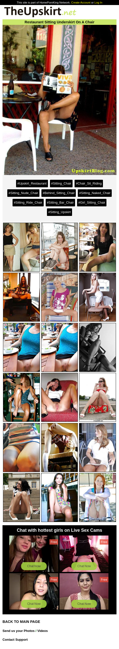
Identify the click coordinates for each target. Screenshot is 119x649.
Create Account (81, 2)
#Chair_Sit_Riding (89, 183)
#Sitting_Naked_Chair (94, 193)
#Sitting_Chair (61, 183)
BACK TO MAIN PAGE (21, 622)
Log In (98, 2)
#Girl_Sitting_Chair (91, 202)
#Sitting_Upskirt (59, 212)
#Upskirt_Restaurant (32, 183)
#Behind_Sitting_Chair (59, 193)
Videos (42, 631)
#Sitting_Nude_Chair (23, 193)
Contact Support (15, 639)
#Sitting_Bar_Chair (60, 202)
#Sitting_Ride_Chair (28, 202)
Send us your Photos (19, 631)
